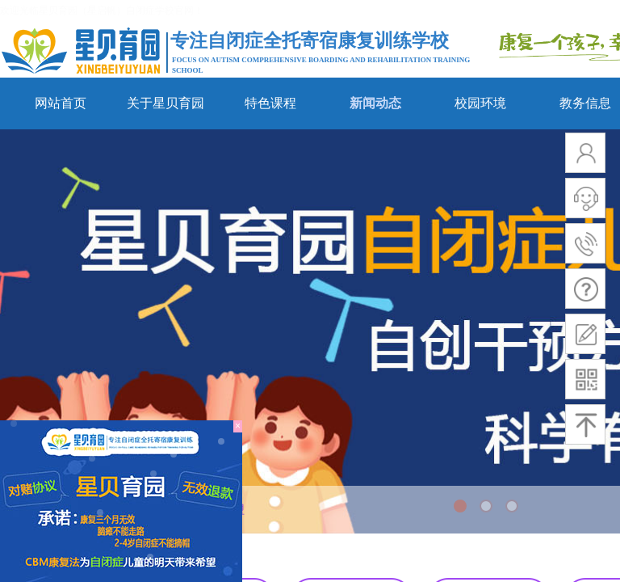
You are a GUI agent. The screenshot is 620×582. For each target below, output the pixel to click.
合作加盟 (222, 510)
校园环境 (480, 103)
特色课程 (270, 103)
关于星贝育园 (165, 103)
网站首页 (60, 103)
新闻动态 (375, 103)
